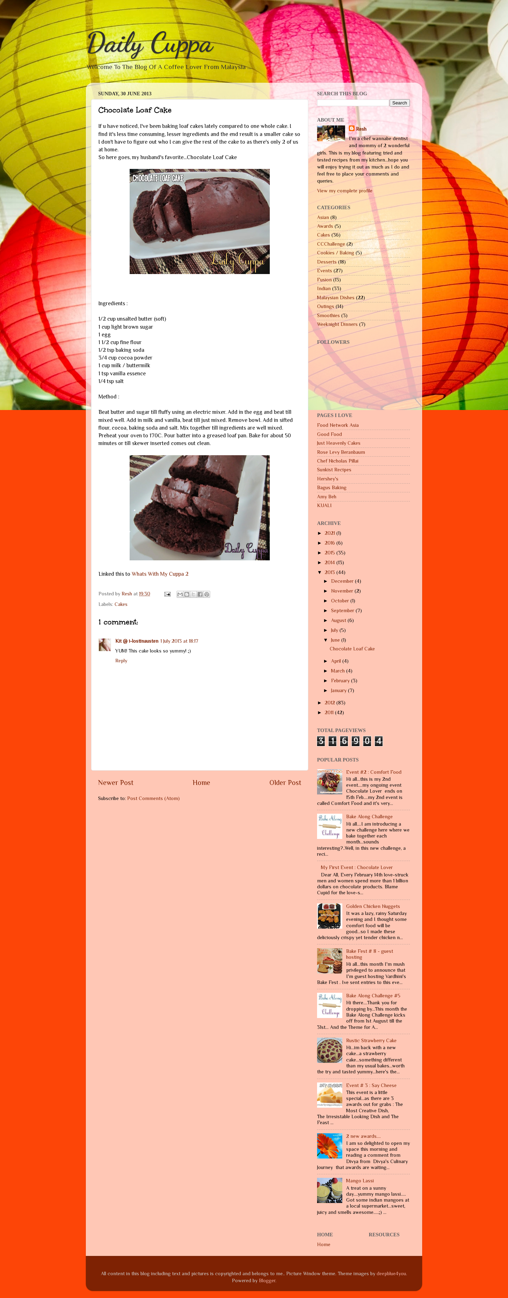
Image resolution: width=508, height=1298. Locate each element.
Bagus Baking (331, 487)
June (336, 640)
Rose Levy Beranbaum (341, 452)
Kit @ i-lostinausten (136, 641)
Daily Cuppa (149, 42)
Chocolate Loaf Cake (352, 648)
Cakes (121, 604)
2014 (330, 562)
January (339, 690)
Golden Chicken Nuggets (373, 906)
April (336, 661)
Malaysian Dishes (336, 297)
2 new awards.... (363, 1136)
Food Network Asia (338, 425)
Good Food (329, 434)
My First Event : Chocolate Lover (357, 867)
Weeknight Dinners (337, 324)
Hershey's (327, 478)
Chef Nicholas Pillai (337, 461)
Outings (325, 306)
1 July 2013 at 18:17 (179, 641)
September (343, 610)
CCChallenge (331, 244)
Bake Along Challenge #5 (373, 995)
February (341, 680)
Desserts (327, 262)
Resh (361, 129)
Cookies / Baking (335, 252)
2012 (330, 702)
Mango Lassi (360, 1180)
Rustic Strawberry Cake (371, 1040)
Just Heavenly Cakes (339, 443)
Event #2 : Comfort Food (373, 772)
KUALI (324, 505)
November (343, 591)
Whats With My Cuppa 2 (160, 574)
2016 (330, 543)
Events (324, 270)
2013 (330, 572)
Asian (323, 217)
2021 (330, 533)
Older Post (285, 782)
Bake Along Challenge (369, 816)
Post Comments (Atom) (153, 798)
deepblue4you (391, 1273)
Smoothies (328, 315)
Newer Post (115, 782)
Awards (325, 226)
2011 (330, 712)
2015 (330, 552)
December (343, 581)
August (339, 620)
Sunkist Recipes (334, 469)
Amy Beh (326, 496)
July (335, 630)
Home (201, 782)
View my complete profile (344, 190)
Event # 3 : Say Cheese (371, 1085)
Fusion (324, 279)
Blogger (267, 1280)
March (338, 671)
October (340, 600)
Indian (324, 288)
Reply (121, 660)
